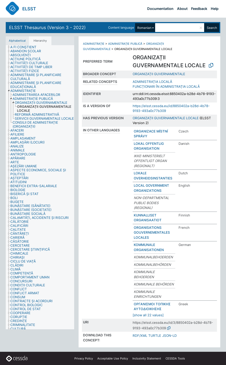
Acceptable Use (112, 358)
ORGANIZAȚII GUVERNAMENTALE (159, 74)
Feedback (199, 8)
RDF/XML (140, 335)
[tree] (40, 187)
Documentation (160, 8)
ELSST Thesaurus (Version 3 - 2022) (47, 27)
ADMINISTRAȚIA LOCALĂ (152, 82)
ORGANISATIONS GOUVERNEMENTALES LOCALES (152, 232)
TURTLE (154, 335)
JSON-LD (169, 335)
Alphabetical (17, 40)
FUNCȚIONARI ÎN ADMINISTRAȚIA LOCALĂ (166, 86)
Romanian (144, 28)
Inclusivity (146, 358)
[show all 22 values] (148, 315)
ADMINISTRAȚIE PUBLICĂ (125, 43)
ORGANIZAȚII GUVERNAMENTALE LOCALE (166, 118)
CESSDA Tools (175, 358)
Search (212, 28)
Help (214, 8)
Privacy (83, 358)
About (182, 8)
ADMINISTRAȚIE (93, 43)
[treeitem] (25, 47)
